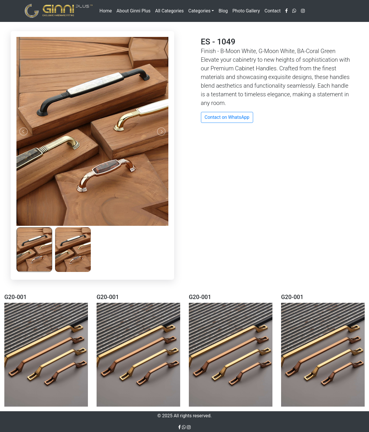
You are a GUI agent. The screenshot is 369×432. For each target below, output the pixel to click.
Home (105, 11)
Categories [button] (199, 11)
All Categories (169, 11)
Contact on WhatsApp (227, 117)
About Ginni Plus (133, 11)
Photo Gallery (246, 11)
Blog (223, 11)
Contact (272, 11)
